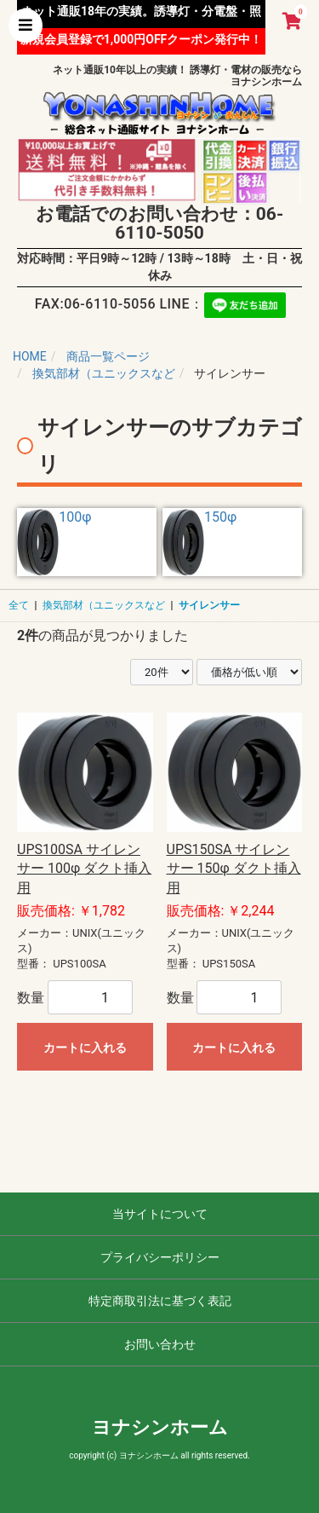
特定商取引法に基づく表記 (159, 1301)
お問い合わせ (160, 1344)
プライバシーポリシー (159, 1257)
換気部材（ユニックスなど (104, 605)
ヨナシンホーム (160, 1427)
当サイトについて (160, 1214)
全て (19, 605)
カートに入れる (85, 1047)
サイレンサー (209, 605)
